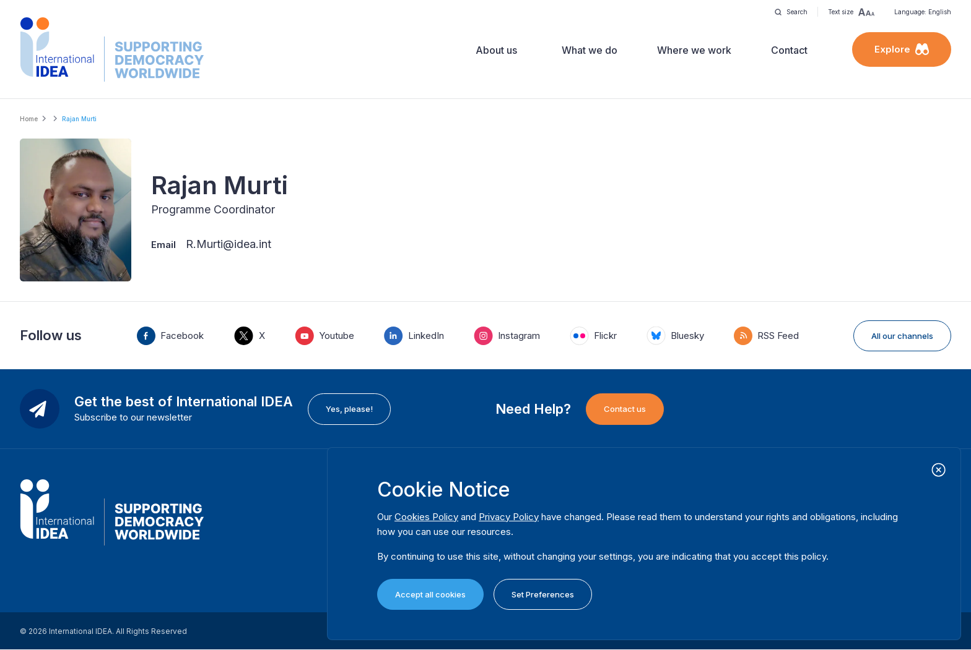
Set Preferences (543, 594)
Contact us (625, 409)
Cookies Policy (426, 517)
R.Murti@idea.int (228, 243)
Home (29, 118)
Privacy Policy (509, 517)
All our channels (902, 336)
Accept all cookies (430, 594)
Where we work (694, 50)
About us (496, 50)
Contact (789, 50)
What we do (589, 50)
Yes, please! (349, 409)
